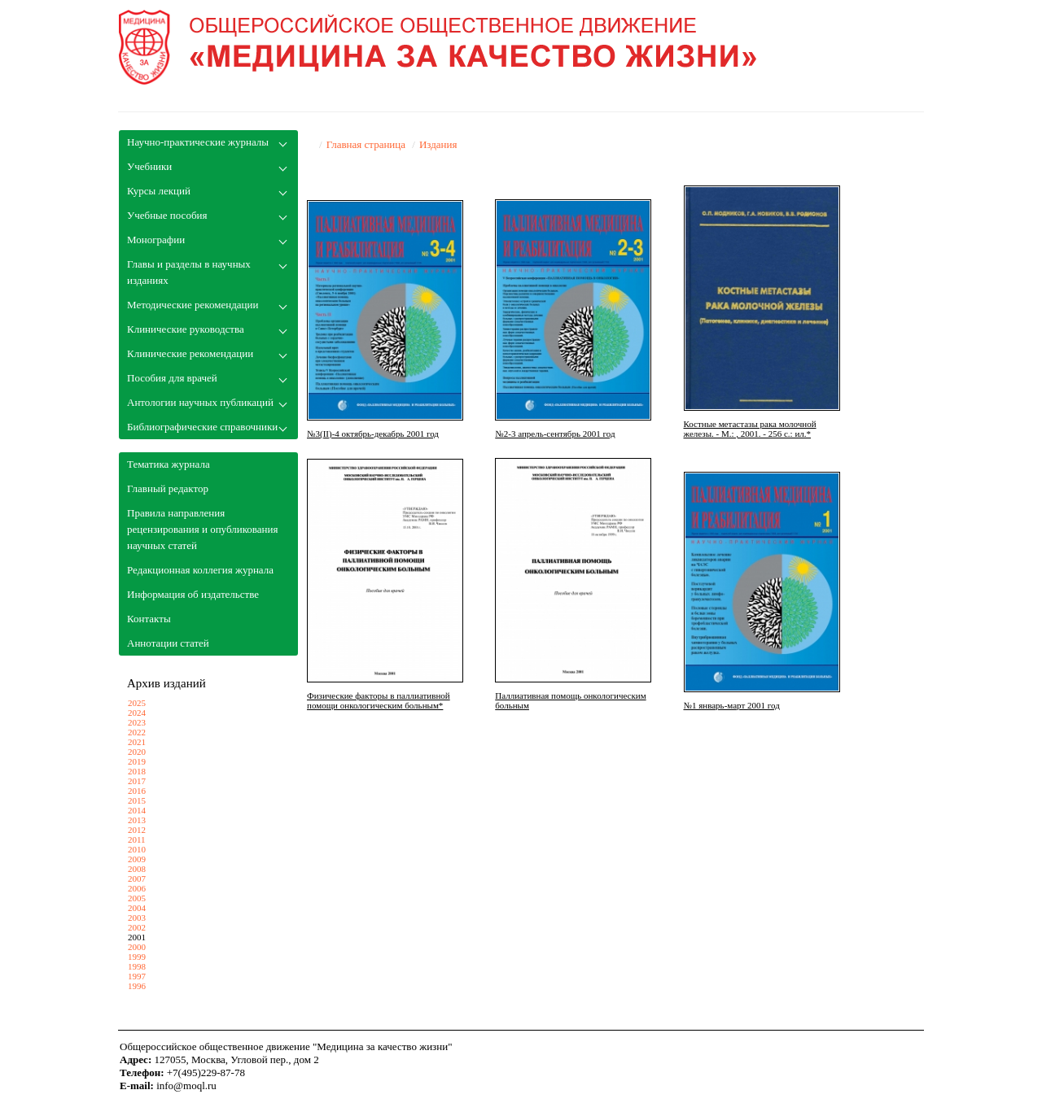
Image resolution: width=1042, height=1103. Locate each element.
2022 (137, 732)
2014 (137, 810)
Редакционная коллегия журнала (200, 570)
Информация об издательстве (193, 594)
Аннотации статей (168, 643)
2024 (137, 712)
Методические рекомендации (192, 305)
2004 (137, 908)
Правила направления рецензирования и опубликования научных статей (202, 529)
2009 (137, 859)
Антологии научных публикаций (200, 402)
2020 (137, 751)
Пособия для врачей (172, 378)
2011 (137, 839)
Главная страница (365, 144)
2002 (137, 927)
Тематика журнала (168, 464)
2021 (137, 742)
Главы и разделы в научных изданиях (189, 272)
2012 (137, 830)
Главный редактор (167, 488)
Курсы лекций (158, 191)
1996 (137, 986)
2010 (137, 849)
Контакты (149, 619)
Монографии (156, 239)
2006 (137, 888)
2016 (137, 791)
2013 (137, 820)
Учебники (149, 166)
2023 (137, 722)
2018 (137, 771)
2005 (137, 898)
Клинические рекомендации (190, 353)
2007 (137, 878)
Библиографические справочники (202, 427)
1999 (137, 956)
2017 (137, 781)
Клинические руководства (185, 329)
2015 (137, 800)
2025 (137, 703)
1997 (137, 976)
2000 (137, 947)
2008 (137, 869)
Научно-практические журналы (198, 142)
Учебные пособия (167, 215)
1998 (137, 966)
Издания (438, 144)
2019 (137, 761)
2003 (137, 917)
